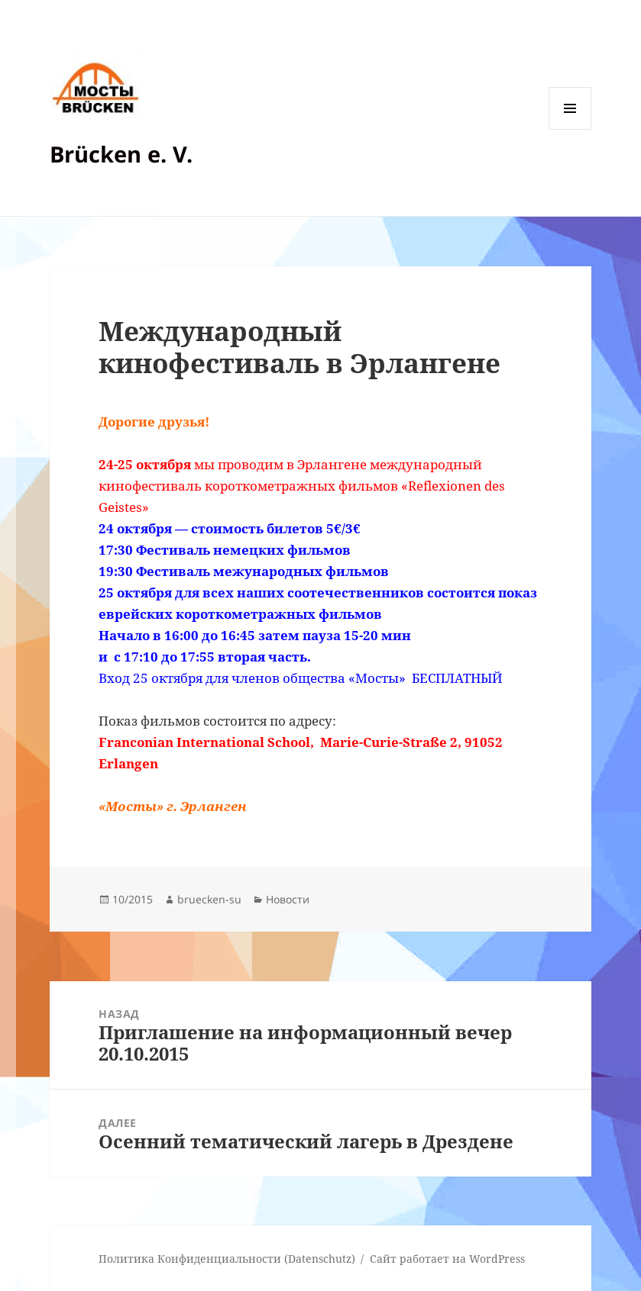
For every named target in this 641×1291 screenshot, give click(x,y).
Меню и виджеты (570, 129)
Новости (287, 899)
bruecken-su (209, 899)
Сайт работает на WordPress (447, 1258)
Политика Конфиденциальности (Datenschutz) (227, 1258)
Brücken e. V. (121, 154)
